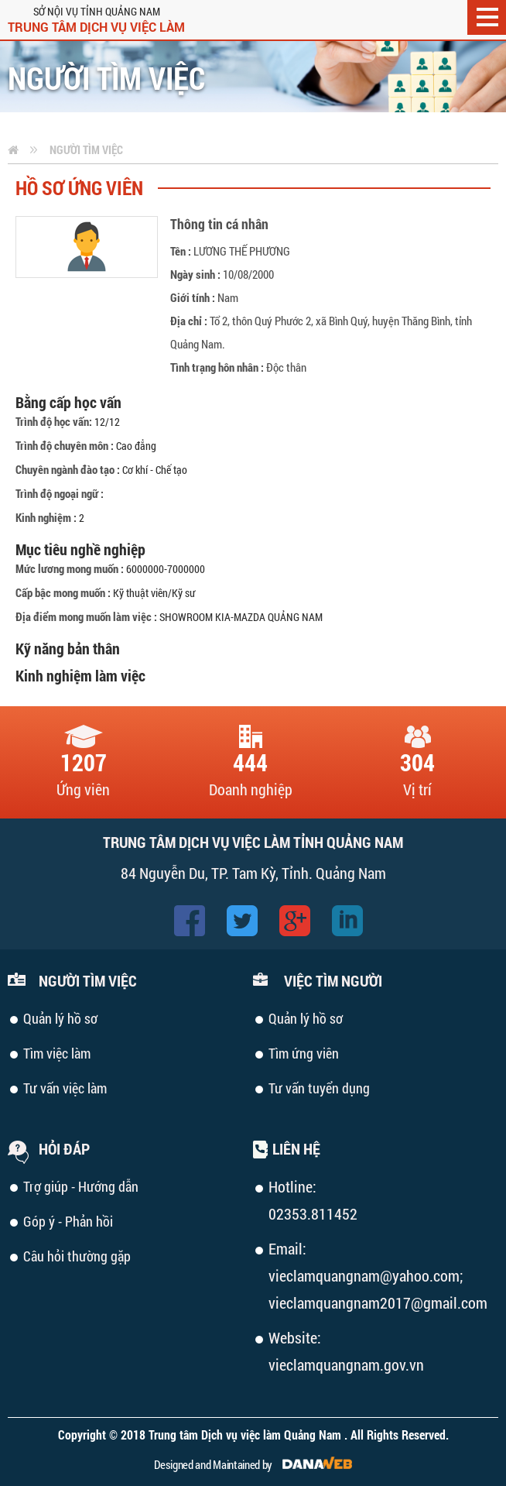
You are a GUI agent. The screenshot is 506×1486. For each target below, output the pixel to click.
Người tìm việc (86, 149)
